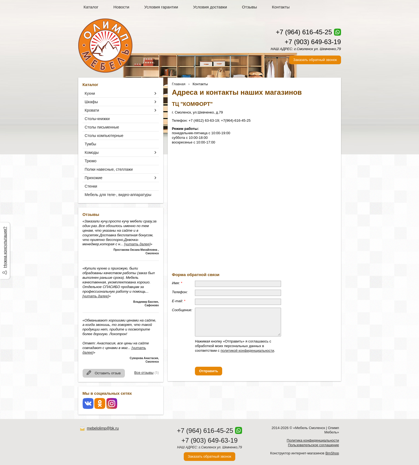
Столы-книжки (97, 119)
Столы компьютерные (104, 135)
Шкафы (91, 102)
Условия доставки (210, 7)
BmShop (332, 453)
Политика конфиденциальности (313, 440)
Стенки (91, 186)
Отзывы (249, 7)
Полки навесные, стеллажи (109, 169)
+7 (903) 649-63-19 (313, 41)
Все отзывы (143, 373)
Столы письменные (102, 127)
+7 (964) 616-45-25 (304, 32)
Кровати (92, 110)
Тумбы (90, 144)
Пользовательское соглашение (313, 445)
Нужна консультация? (4, 247)
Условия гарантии (161, 7)
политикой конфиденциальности (247, 350)
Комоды (92, 152)
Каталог (91, 7)
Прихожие (94, 178)
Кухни (90, 93)
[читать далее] (137, 244)
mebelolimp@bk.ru (103, 428)
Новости (121, 7)
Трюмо (91, 161)
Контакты (281, 7)
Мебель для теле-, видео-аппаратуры (118, 194)
